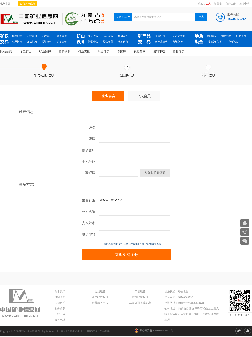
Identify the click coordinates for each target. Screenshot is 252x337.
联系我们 (169, 291)
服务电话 (60, 319)
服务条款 (60, 308)
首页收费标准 (140, 297)
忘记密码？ (245, 3)
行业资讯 (84, 51)
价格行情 (160, 36)
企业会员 (108, 96)
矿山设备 (81, 39)
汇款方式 (60, 314)
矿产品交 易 (144, 39)
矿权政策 (62, 41)
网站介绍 (60, 297)
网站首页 (6, 51)
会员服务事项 (100, 302)
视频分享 (139, 51)
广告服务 (140, 291)
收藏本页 (5, 3)
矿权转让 (47, 36)
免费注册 (231, 3)
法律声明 (60, 302)
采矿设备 (93, 36)
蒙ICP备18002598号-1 (73, 331)
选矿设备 (108, 36)
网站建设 (92, 331)
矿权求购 (32, 36)
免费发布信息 (27, 3)
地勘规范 (212, 36)
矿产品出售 (161, 41)
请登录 (218, 3)
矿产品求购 (179, 36)
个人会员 (144, 96)
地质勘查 (199, 39)
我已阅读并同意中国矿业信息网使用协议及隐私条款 (130, 243)
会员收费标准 (100, 297)
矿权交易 (4, 39)
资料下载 (159, 51)
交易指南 (17, 41)
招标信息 (178, 51)
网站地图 (182, 291)
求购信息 (123, 41)
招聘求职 (64, 51)
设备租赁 (108, 41)
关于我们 (60, 291)
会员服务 (100, 291)
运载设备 (93, 41)
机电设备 (123, 36)
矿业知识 (45, 51)
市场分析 (178, 41)
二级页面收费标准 (140, 302)
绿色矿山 (25, 51)
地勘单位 (241, 36)
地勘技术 (226, 36)
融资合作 (62, 36)
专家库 (121, 51)
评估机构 (32, 41)
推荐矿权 (17, 36)
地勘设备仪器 (214, 41)
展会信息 (103, 51)
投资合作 (47, 41)
